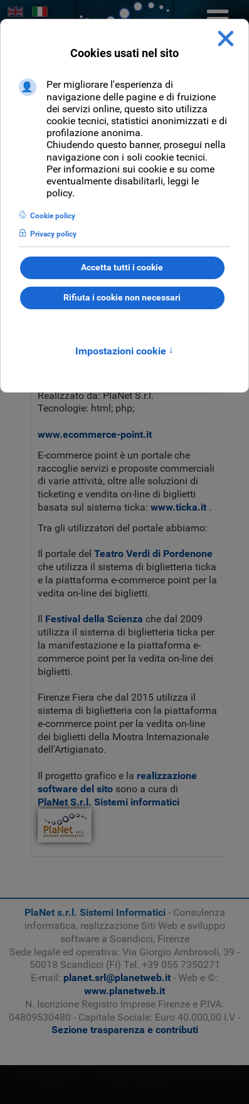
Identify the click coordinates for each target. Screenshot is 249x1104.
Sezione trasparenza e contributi (124, 1030)
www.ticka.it (180, 507)
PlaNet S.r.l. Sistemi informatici (108, 802)
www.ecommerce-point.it (95, 434)
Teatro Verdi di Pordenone (153, 554)
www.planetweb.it (124, 991)
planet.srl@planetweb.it (117, 978)
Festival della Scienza (94, 619)
